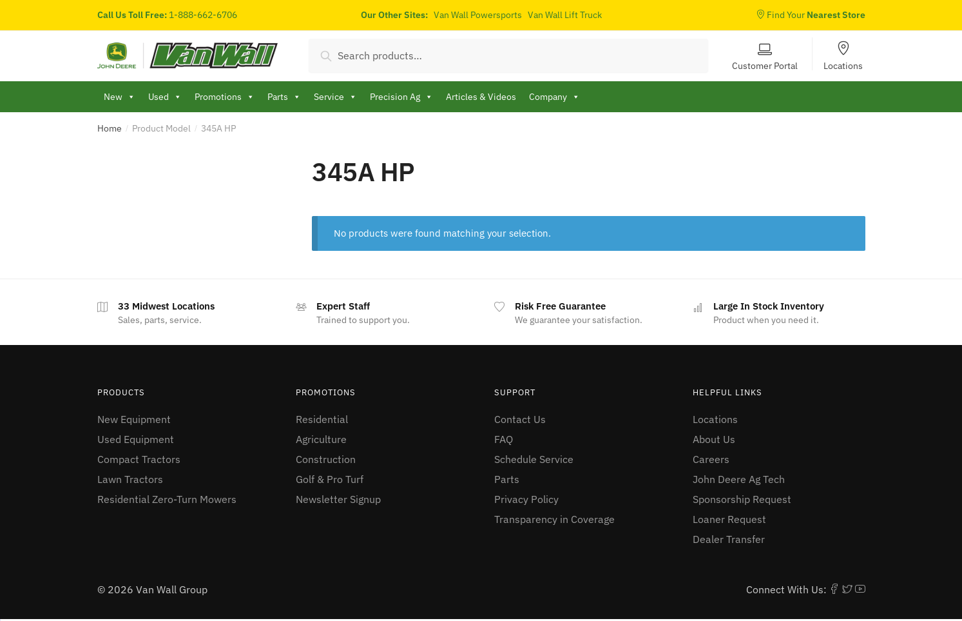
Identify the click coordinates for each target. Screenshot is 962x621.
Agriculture (321, 439)
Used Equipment (135, 439)
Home (109, 128)
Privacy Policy (526, 499)
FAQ (503, 439)
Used (165, 96)
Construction (326, 459)
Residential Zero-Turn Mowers (166, 499)
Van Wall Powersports (478, 15)
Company (554, 96)
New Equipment (134, 419)
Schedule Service (533, 459)
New (119, 96)
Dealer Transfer (729, 539)
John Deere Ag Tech (739, 479)
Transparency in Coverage (554, 519)
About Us (714, 439)
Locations (843, 65)
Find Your (810, 15)
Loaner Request (729, 519)
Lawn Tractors (130, 479)
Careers (711, 459)
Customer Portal (765, 65)
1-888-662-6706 (203, 15)
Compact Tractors (138, 459)
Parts (506, 479)
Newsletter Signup (338, 499)
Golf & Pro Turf (329, 479)
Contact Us (520, 419)
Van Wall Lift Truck (565, 15)
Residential (322, 419)
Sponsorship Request (742, 499)
